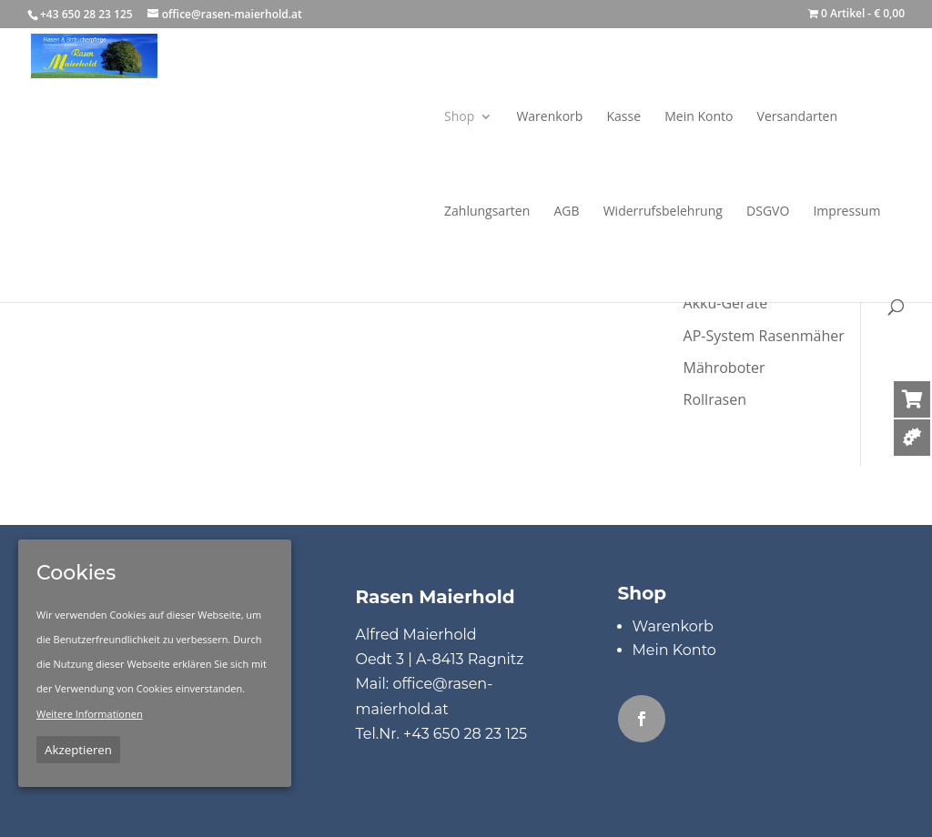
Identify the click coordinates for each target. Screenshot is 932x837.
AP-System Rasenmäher (764, 336)
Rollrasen (715, 399)
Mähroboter (724, 368)
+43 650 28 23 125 (465, 733)
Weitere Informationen (89, 714)
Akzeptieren (78, 749)
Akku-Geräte (726, 303)
